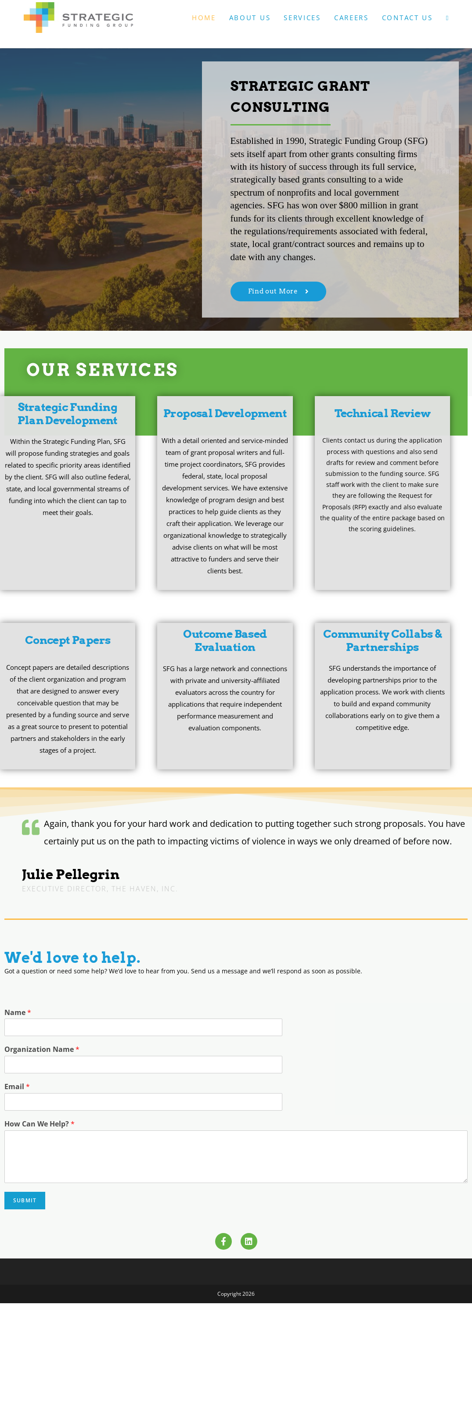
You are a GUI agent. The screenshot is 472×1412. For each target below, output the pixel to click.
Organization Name (41, 1049)
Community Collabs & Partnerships (382, 640)
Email (17, 1086)
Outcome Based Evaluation (225, 640)
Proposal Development (225, 413)
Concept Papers (68, 640)
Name (17, 1012)
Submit (24, 1200)
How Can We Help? (39, 1124)
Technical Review (382, 413)
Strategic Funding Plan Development (67, 413)
